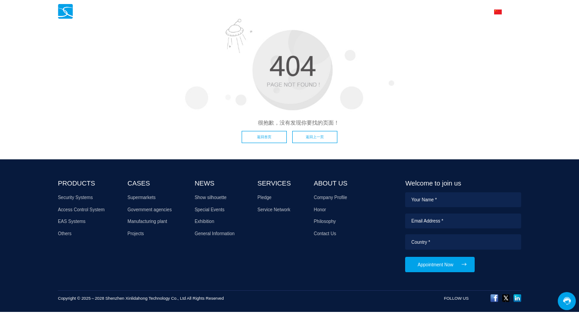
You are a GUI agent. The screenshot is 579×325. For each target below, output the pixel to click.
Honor (320, 209)
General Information (214, 233)
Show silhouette (211, 197)
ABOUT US (419, 11)
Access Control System (81, 209)
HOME (208, 11)
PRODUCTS (244, 11)
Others (64, 233)
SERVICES (347, 11)
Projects (135, 233)
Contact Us (325, 233)
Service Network (273, 209)
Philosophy (325, 221)
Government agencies (149, 209)
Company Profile (330, 197)
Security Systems (75, 197)
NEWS (312, 11)
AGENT (383, 11)
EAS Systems (71, 221)
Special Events (209, 209)
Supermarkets (141, 197)
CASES (282, 11)
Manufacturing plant (147, 221)
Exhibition (204, 221)
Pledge (264, 197)
